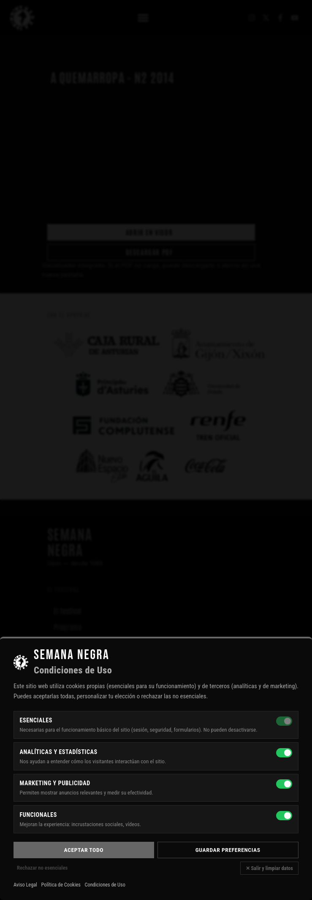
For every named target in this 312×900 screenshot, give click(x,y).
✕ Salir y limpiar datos (269, 868)
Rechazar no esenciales (42, 868)
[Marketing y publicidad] (284, 784)
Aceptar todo (83, 849)
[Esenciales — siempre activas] (284, 721)
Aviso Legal (25, 885)
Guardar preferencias (227, 849)
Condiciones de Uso (104, 885)
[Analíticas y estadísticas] (284, 752)
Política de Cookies (61, 885)
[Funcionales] (284, 815)
